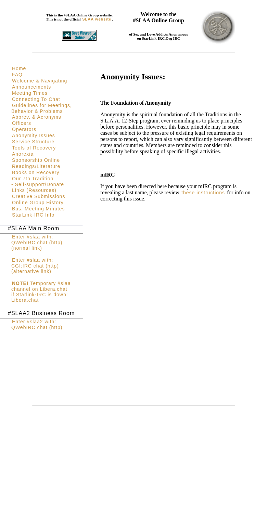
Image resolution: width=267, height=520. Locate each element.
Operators (24, 129)
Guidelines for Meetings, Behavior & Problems (41, 108)
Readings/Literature (36, 166)
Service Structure (33, 141)
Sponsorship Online (36, 160)
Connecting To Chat (36, 99)
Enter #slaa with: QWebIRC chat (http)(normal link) (36, 242)
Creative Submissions (38, 196)
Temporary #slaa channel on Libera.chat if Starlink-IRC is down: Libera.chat (41, 292)
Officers (21, 123)
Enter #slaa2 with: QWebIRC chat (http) (36, 324)
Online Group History (38, 202)
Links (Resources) (34, 190)
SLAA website (96, 19)
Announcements (31, 87)
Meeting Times (30, 93)
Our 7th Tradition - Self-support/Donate (37, 181)
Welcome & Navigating (39, 80)
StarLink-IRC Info (33, 215)
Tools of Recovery (34, 148)
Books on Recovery (35, 172)
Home (19, 68)
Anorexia (23, 154)
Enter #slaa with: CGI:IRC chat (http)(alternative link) (35, 265)
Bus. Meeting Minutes (38, 208)
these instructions (203, 192)
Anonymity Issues (33, 135)
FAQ (17, 74)
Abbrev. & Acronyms (36, 117)
